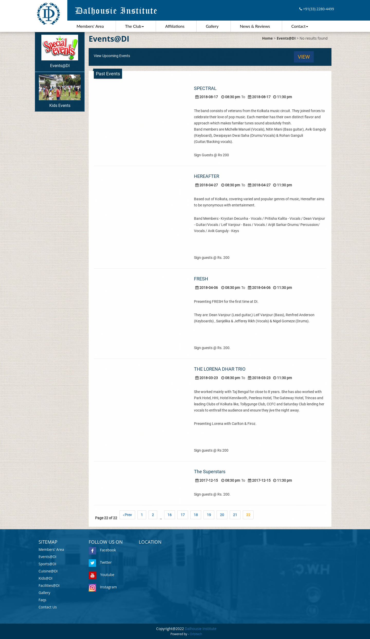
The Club (134, 26)
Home (267, 38)
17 (183, 515)
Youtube (101, 574)
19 (209, 515)
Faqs (42, 599)
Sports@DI (47, 563)
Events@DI (59, 51)
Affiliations (174, 26)
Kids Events (60, 91)
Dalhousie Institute (200, 628)
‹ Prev (127, 515)
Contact (299, 26)
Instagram (103, 587)
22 (248, 515)
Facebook (102, 549)
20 (222, 515)
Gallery (212, 26)
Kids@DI (45, 578)
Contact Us (48, 607)
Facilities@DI (49, 585)
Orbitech (196, 634)
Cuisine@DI (48, 571)
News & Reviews (255, 26)
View (304, 57)
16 (170, 515)
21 (235, 515)
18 (196, 515)
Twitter (100, 562)
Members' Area (90, 26)
